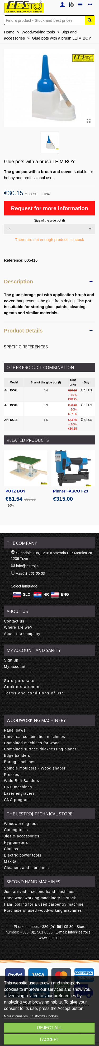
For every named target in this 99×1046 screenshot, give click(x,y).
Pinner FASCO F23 (70, 491)
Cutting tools (16, 830)
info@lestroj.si (27, 566)
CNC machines (18, 787)
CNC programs (18, 800)
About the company (22, 634)
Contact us (14, 621)
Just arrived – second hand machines (39, 891)
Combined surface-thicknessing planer (40, 749)
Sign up (11, 660)
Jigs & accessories (21, 836)
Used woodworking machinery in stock (40, 898)
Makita (10, 861)
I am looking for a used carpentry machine (44, 904)
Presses (11, 774)
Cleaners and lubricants (26, 868)
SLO (27, 594)
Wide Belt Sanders (21, 781)
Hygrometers (16, 842)
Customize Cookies (44, 1016)
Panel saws (15, 730)
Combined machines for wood (32, 743)
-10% (10, 505)
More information (16, 1016)
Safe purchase (19, 680)
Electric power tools (22, 855)
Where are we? (18, 627)
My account (15, 666)
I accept (49, 1039)
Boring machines (19, 762)
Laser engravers (19, 793)
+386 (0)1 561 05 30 (57, 926)
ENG (65, 594)
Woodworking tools (22, 824)
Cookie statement (22, 687)
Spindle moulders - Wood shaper (35, 768)
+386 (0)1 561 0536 (36, 932)
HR (46, 594)
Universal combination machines (34, 736)
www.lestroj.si (50, 938)
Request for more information (49, 208)
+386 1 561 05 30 (30, 573)
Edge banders (17, 755)
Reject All (49, 1028)
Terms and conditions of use (34, 693)
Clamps (11, 849)
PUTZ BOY (16, 491)
